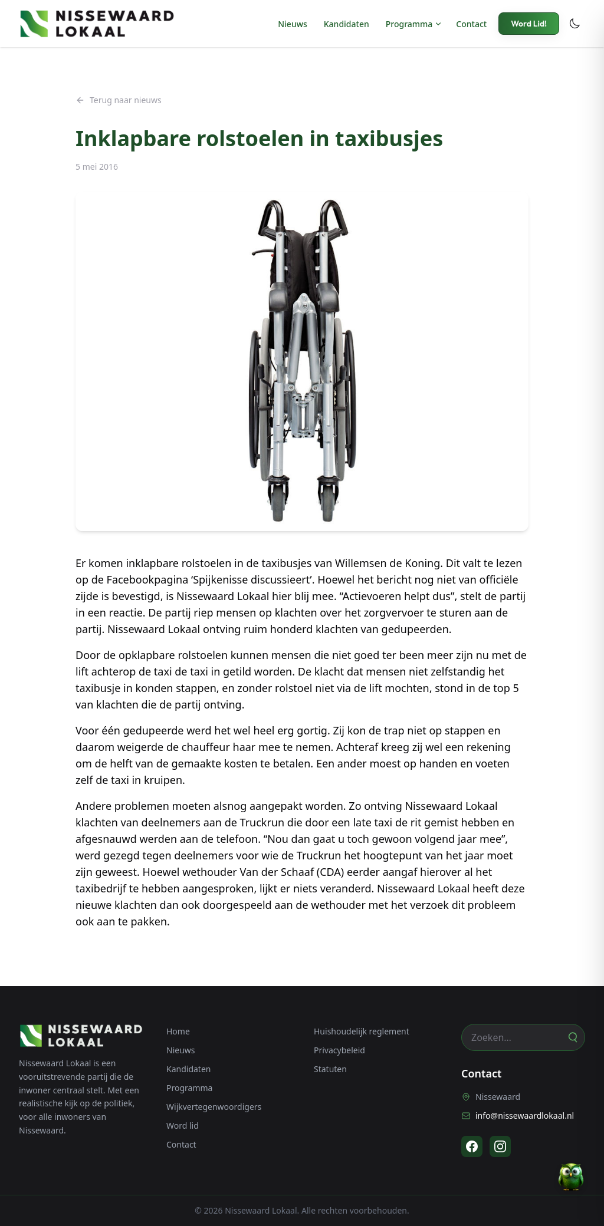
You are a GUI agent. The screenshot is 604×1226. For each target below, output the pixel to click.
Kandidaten (346, 23)
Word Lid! (529, 23)
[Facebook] (471, 1146)
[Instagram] (500, 1146)
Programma (409, 23)
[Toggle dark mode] (574, 23)
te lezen (503, 563)
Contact (471, 23)
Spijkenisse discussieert (251, 579)
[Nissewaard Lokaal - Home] (97, 23)
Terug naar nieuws (119, 100)
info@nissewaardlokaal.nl (517, 1115)
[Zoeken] (572, 1037)
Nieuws (292, 23)
